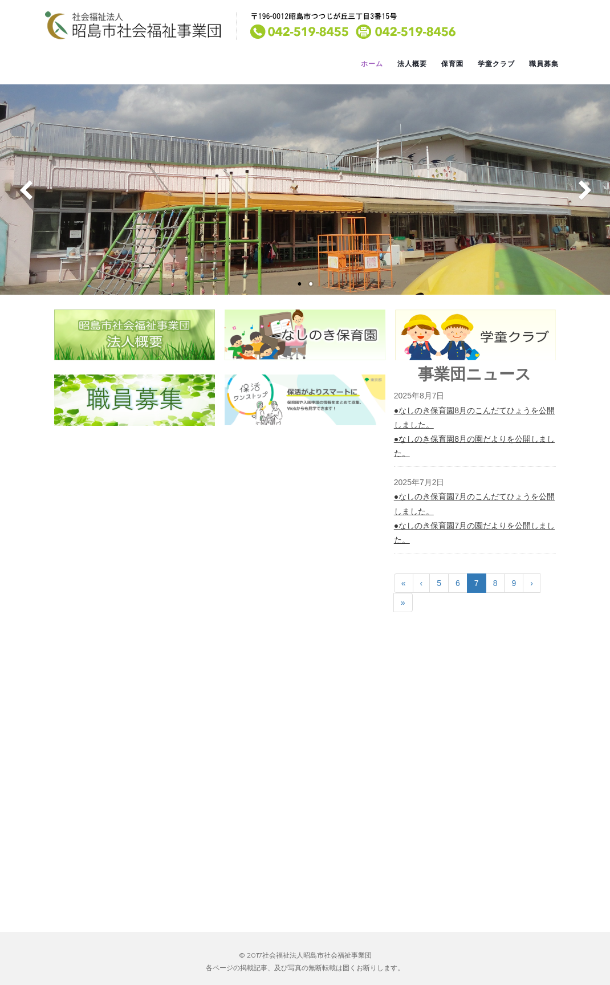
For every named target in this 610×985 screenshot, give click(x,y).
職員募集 (544, 64)
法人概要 (412, 64)
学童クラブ (496, 64)
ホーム (372, 64)
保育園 (452, 64)
